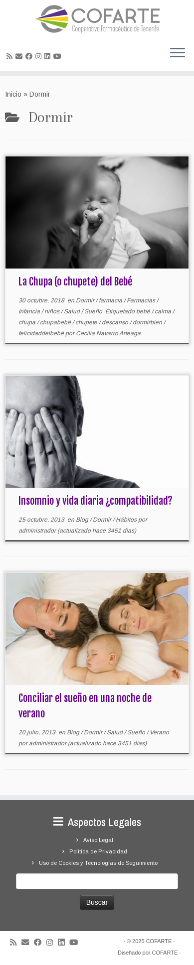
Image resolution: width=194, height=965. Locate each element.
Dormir (86, 300)
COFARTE (159, 941)
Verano (159, 732)
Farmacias (142, 300)
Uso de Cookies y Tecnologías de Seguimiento (98, 863)
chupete (87, 322)
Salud (72, 311)
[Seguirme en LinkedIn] (48, 56)
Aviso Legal (98, 840)
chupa (27, 322)
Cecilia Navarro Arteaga (108, 333)
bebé (144, 311)
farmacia (111, 300)
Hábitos (127, 519)
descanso (116, 322)
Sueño (94, 311)
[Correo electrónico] (20, 56)
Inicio (13, 94)
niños (52, 311)
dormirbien (148, 322)
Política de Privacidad (98, 851)
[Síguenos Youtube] (58, 56)
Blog (83, 519)
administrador (37, 530)
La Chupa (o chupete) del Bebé (75, 282)
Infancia (29, 311)
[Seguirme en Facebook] (30, 56)
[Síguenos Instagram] (39, 56)
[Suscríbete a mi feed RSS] (10, 56)
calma (164, 311)
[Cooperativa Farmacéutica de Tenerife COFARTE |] (97, 19)
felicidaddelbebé (41, 333)
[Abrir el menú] (177, 53)
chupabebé (56, 322)
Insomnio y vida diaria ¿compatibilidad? (95, 501)
